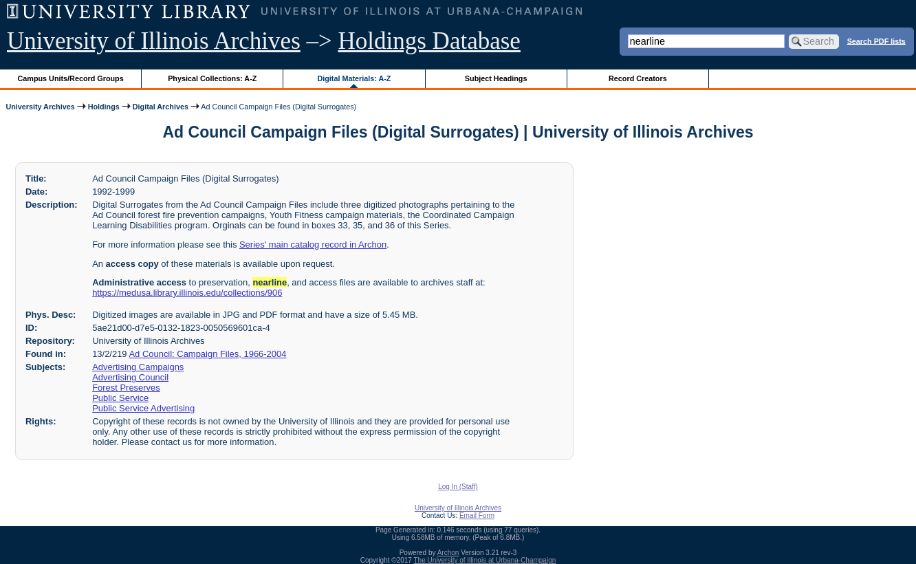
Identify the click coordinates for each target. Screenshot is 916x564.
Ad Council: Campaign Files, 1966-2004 (207, 354)
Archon (448, 552)
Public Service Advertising (143, 408)
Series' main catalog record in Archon (312, 244)
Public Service (120, 398)
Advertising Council (130, 377)
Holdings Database (429, 41)
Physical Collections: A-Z (212, 78)
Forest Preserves (126, 387)
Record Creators (638, 78)
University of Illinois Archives (154, 41)
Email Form (476, 515)
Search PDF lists (876, 40)
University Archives (40, 106)
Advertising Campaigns (138, 367)
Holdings (104, 106)
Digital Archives (160, 106)
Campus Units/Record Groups (71, 78)
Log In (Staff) (458, 486)
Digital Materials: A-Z (354, 78)
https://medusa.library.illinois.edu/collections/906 (187, 293)
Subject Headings (496, 78)
